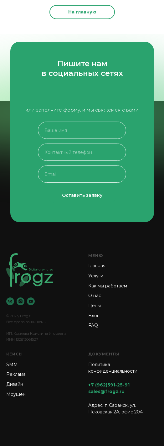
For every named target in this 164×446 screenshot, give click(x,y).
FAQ (93, 325)
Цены (94, 305)
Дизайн (14, 384)
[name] (82, 130)
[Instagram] (20, 301)
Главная (96, 266)
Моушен (16, 394)
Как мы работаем (107, 286)
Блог (93, 315)
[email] (82, 174)
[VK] (10, 301)
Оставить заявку (82, 195)
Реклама (16, 374)
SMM (12, 364)
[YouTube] (31, 301)
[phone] (82, 152)
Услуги (95, 276)
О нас (94, 295)
